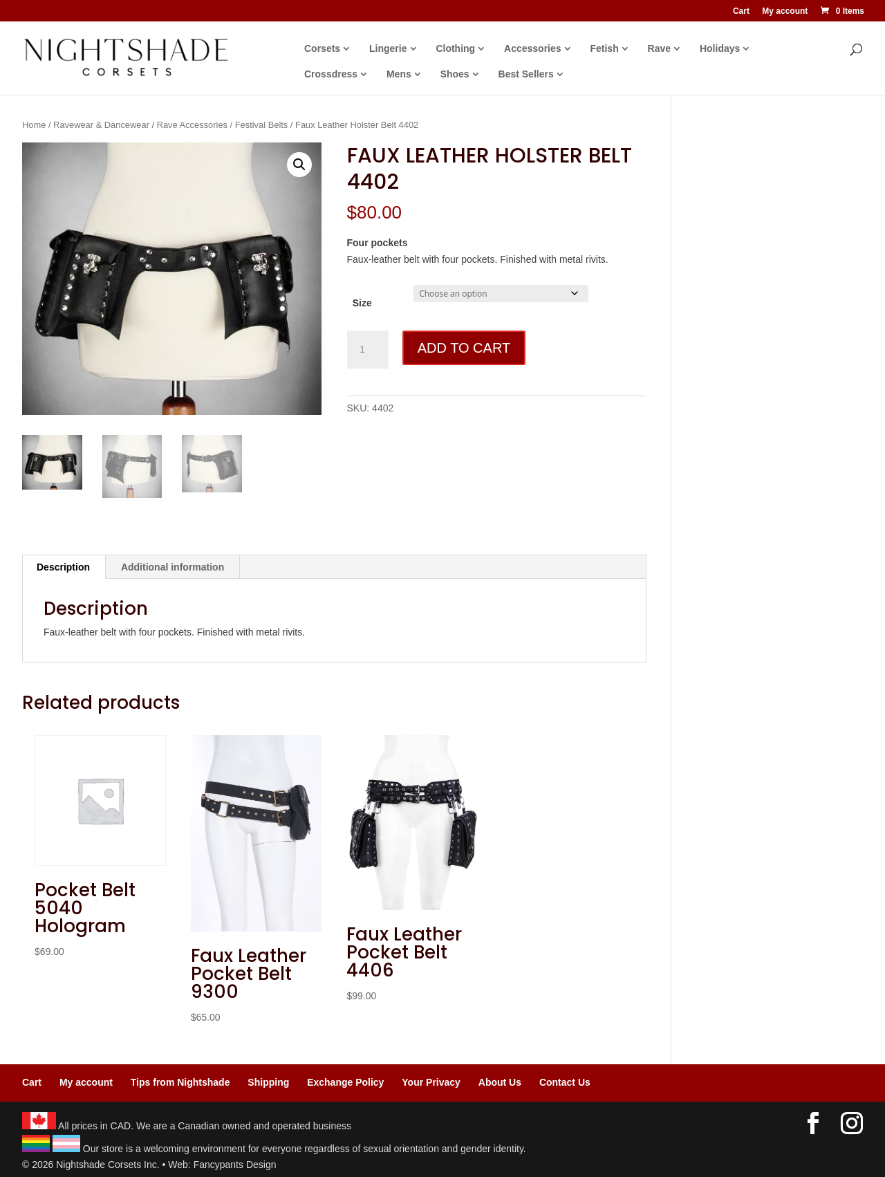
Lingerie (388, 49)
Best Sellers (526, 74)
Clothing (455, 49)
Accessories (532, 49)
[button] (299, 164)
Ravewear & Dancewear (101, 125)
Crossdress (330, 74)
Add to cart (464, 347)
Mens (398, 74)
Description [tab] (63, 567)
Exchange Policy (345, 1082)
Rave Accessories (192, 125)
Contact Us (564, 1082)
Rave (659, 49)
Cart (741, 11)
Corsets (322, 49)
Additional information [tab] (172, 567)
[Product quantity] (368, 350)
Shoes (454, 74)
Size (362, 302)
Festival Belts (261, 125)
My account (785, 11)
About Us (499, 1082)
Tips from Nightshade (180, 1082)
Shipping (268, 1082)
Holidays (720, 49)
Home (34, 125)
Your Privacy (431, 1082)
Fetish (604, 49)
